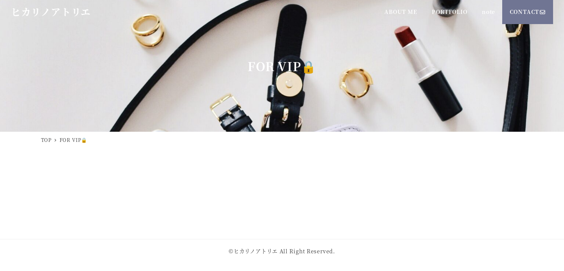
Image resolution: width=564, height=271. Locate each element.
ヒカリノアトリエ (51, 11)
